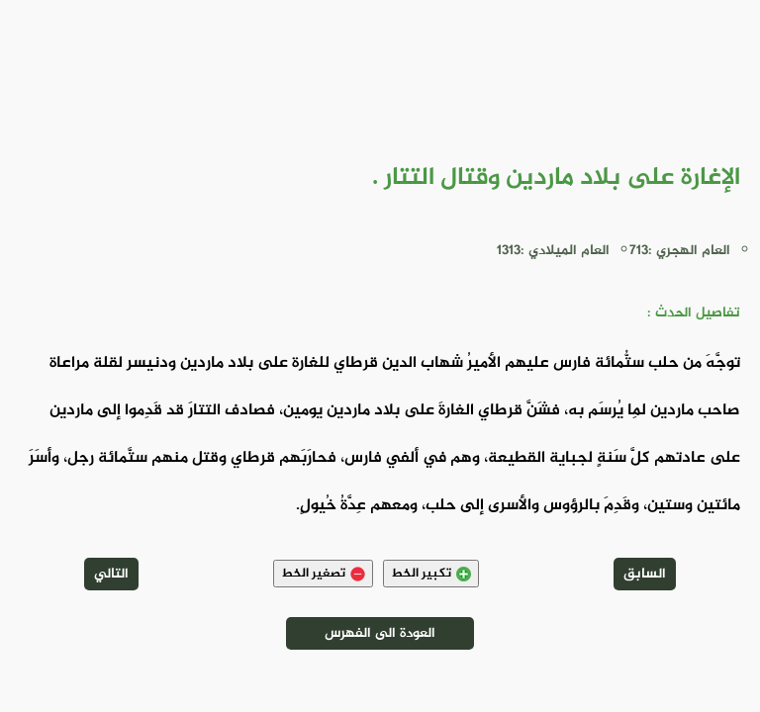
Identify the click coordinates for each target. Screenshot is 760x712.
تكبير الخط (431, 573)
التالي (111, 574)
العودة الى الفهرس (380, 633)
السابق (644, 574)
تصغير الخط (323, 573)
